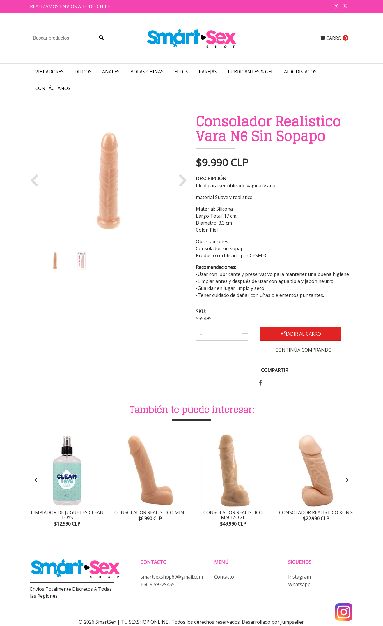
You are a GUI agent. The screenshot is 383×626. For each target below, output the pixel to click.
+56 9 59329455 (158, 584)
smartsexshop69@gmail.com (172, 577)
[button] (36, 180)
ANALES (111, 71)
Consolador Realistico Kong (316, 512)
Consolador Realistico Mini (150, 512)
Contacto (224, 577)
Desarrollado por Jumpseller (273, 622)
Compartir (274, 370)
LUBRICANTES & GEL (251, 71)
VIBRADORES (49, 71)
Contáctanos (52, 88)
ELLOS (181, 71)
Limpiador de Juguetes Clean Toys (67, 515)
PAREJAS (208, 71)
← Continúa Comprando (300, 350)
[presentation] (36, 480)
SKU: (201, 311)
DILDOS (83, 71)
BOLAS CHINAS (147, 71)
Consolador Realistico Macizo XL (233, 515)
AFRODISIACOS (300, 71)
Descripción (211, 178)
